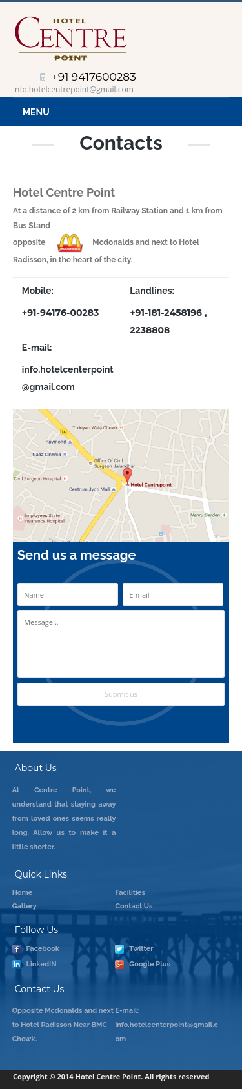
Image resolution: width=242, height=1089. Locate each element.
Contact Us (133, 906)
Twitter (134, 949)
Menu (36, 112)
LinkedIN (34, 964)
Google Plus (142, 964)
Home (22, 892)
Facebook (35, 949)
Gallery (24, 906)
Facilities (130, 892)
